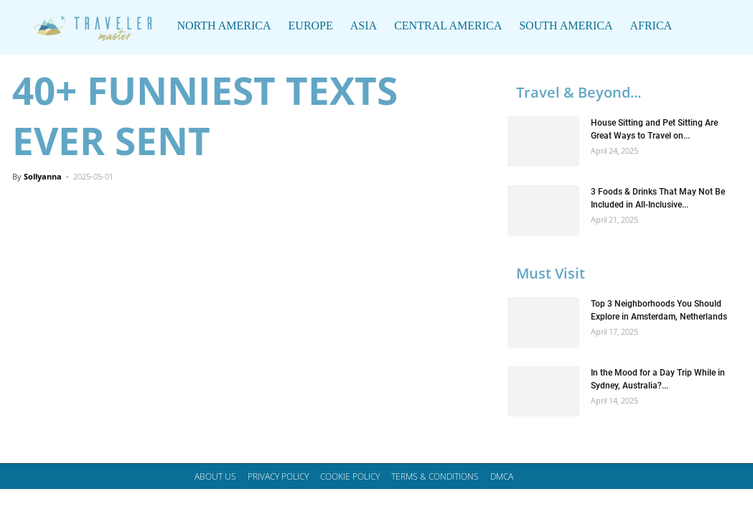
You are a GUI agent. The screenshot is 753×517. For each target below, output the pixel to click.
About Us (215, 476)
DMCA (501, 476)
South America (565, 25)
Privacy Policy (278, 476)
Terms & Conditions (435, 476)
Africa (651, 25)
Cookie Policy (350, 476)
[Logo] (89, 25)
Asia (363, 25)
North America (224, 25)
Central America (448, 25)
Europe (311, 25)
